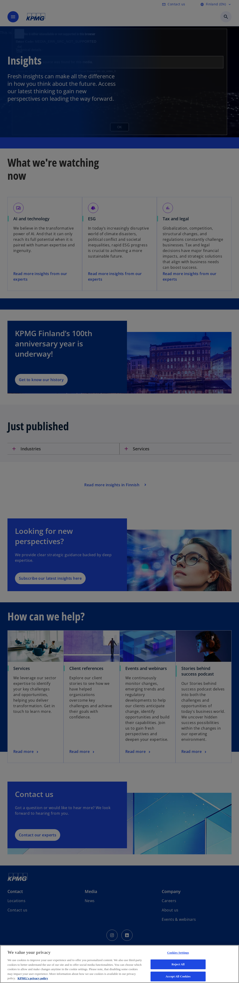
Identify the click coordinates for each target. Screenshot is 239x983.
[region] (119, 964)
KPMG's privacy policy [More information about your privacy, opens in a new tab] (33, 978)
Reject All (178, 964)
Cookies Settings (178, 952)
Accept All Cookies (177, 976)
